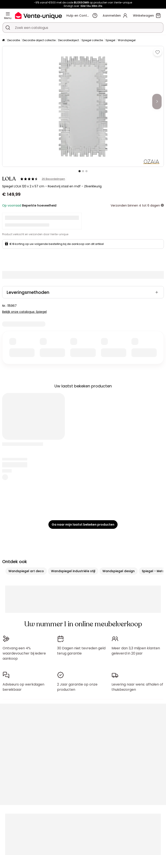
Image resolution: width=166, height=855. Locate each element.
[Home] (3, 40)
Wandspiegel (127, 40)
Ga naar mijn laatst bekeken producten (83, 524)
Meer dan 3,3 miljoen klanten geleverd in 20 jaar (136, 651)
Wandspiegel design (118, 571)
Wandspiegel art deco (26, 571)
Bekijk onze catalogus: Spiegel (24, 312)
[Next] (157, 101)
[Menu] (7, 13)
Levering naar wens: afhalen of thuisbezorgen (137, 687)
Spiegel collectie (92, 40)
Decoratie (13, 40)
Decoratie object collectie (39, 40)
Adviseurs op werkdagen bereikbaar (23, 687)
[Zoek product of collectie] (8, 27)
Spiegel (110, 40)
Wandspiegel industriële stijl (73, 571)
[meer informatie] (162, 205)
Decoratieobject (68, 40)
